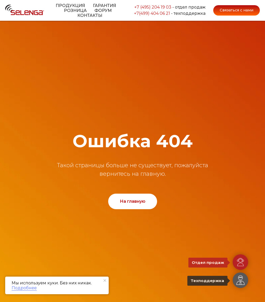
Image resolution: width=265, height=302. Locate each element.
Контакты (89, 15)
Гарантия (104, 5)
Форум (103, 10)
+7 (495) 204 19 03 (152, 6)
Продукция (70, 5)
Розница (75, 10)
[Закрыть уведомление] (104, 280)
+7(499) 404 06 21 (152, 14)
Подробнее (24, 287)
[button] (236, 10)
